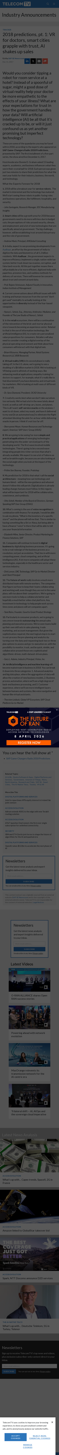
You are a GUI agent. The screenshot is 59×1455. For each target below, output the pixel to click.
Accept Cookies (15, 1437)
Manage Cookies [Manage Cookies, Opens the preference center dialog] (27, 1446)
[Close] (52, 1422)
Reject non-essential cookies (40, 1437)
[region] (27, 1436)
